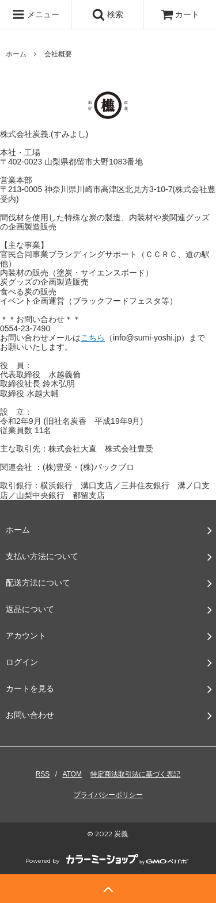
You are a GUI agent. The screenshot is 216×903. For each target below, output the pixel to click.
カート (180, 14)
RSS (43, 774)
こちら (93, 337)
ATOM (72, 774)
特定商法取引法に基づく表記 (135, 774)
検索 (107, 14)
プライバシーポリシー (108, 795)
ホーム (16, 54)
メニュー (35, 14)
